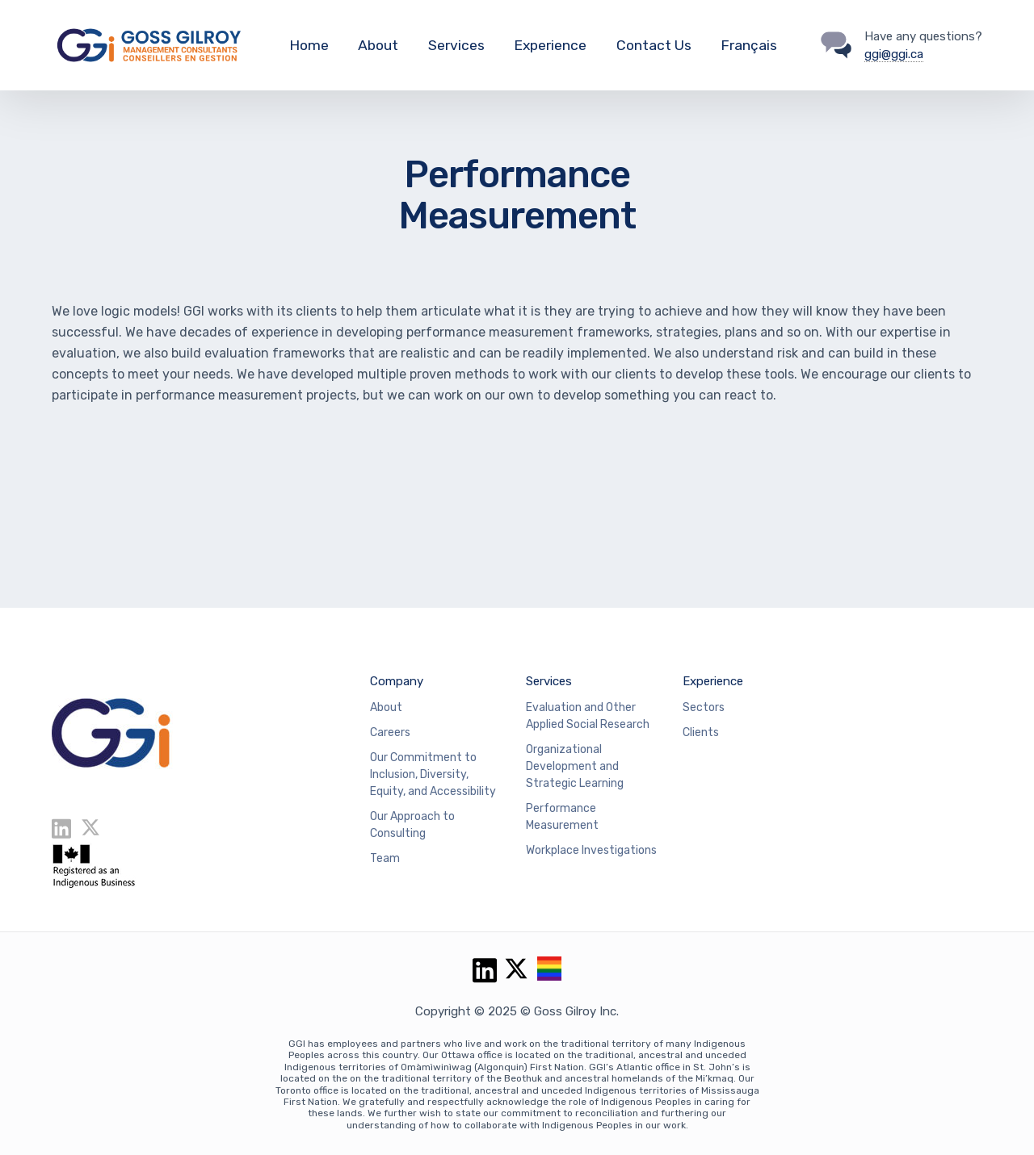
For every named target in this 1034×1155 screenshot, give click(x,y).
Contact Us (653, 45)
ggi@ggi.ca (893, 54)
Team (385, 858)
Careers (390, 732)
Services (456, 45)
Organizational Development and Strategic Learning (575, 766)
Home (309, 45)
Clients (701, 732)
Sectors (704, 707)
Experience (550, 45)
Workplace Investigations (591, 850)
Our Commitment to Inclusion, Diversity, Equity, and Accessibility (433, 774)
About (378, 45)
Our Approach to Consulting (412, 825)
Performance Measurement (562, 816)
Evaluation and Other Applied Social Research (587, 716)
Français (749, 45)
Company (396, 681)
